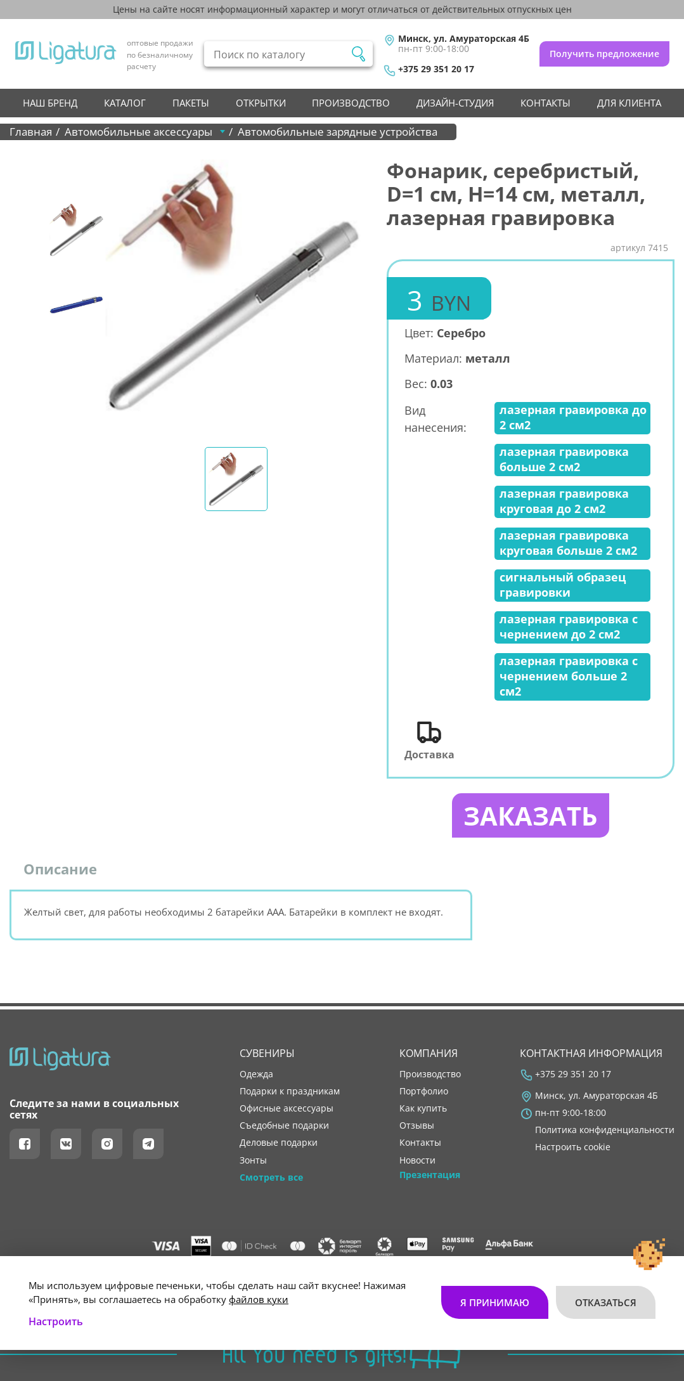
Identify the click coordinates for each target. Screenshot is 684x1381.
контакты (545, 102)
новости (417, 1160)
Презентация (429, 1175)
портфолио (423, 1091)
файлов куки (258, 1299)
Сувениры (267, 1053)
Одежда (256, 1074)
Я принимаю (494, 1302)
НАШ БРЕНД (50, 102)
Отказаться (605, 1302)
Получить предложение (604, 54)
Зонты (253, 1160)
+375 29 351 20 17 (436, 69)
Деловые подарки (279, 1143)
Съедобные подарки (284, 1125)
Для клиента (629, 102)
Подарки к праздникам (290, 1091)
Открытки (261, 102)
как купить (423, 1108)
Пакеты (190, 102)
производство (351, 102)
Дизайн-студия (455, 102)
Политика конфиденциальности (604, 1130)
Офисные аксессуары (286, 1108)
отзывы (416, 1125)
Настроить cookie (572, 1148)
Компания (428, 1053)
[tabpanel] (233, 287)
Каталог (125, 102)
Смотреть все (271, 1177)
